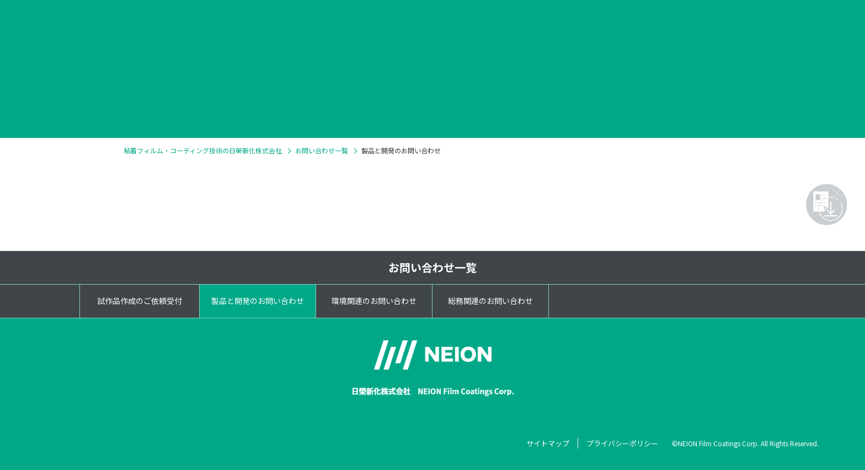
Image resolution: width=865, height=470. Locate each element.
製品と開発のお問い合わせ (257, 300)
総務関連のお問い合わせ (490, 300)
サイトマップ (547, 443)
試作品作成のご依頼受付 (139, 300)
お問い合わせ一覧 (432, 267)
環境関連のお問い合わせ (374, 300)
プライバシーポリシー (622, 443)
